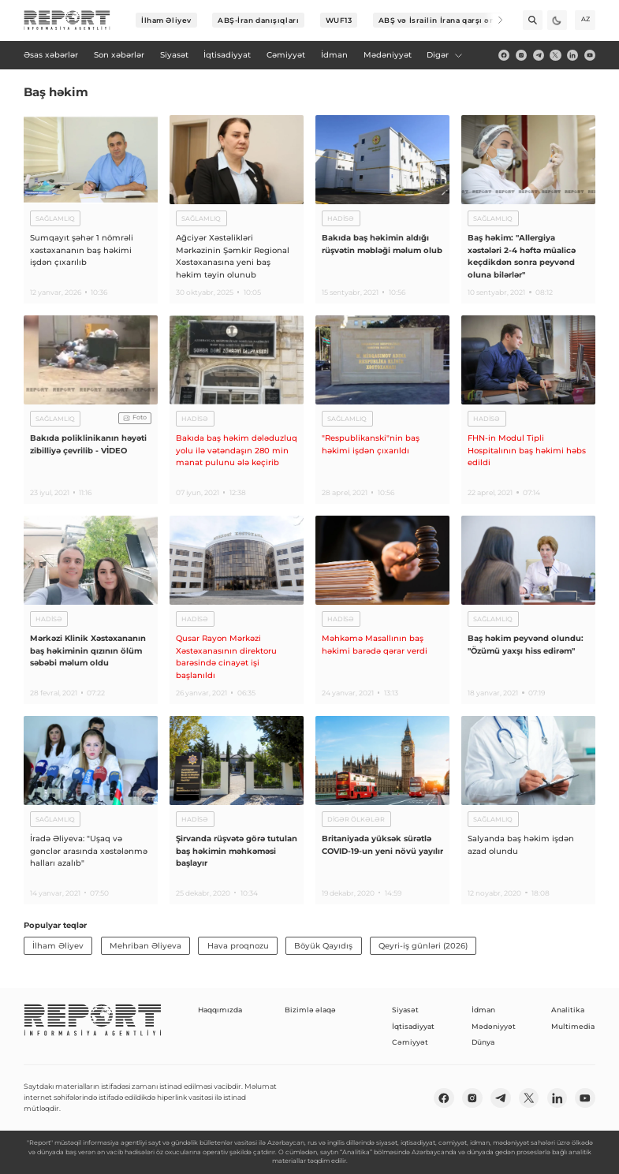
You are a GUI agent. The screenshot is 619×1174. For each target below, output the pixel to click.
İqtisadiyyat (413, 1026)
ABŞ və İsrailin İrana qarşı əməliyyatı (453, 20)
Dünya (483, 1042)
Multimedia (573, 1026)
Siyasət (405, 1009)
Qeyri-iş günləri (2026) (423, 946)
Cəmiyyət (410, 1042)
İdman (483, 1009)
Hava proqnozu (238, 946)
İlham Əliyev (166, 20)
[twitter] (555, 55)
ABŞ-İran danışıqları (258, 20)
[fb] (503, 55)
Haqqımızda (220, 1009)
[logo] (67, 20)
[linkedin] (572, 55)
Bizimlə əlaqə (310, 1009)
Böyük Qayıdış (323, 946)
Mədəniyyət (494, 1026)
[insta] (521, 55)
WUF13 (339, 20)
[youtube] (589, 55)
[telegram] (538, 55)
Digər (445, 55)
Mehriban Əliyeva (145, 946)
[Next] (493, 20)
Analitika (567, 1009)
